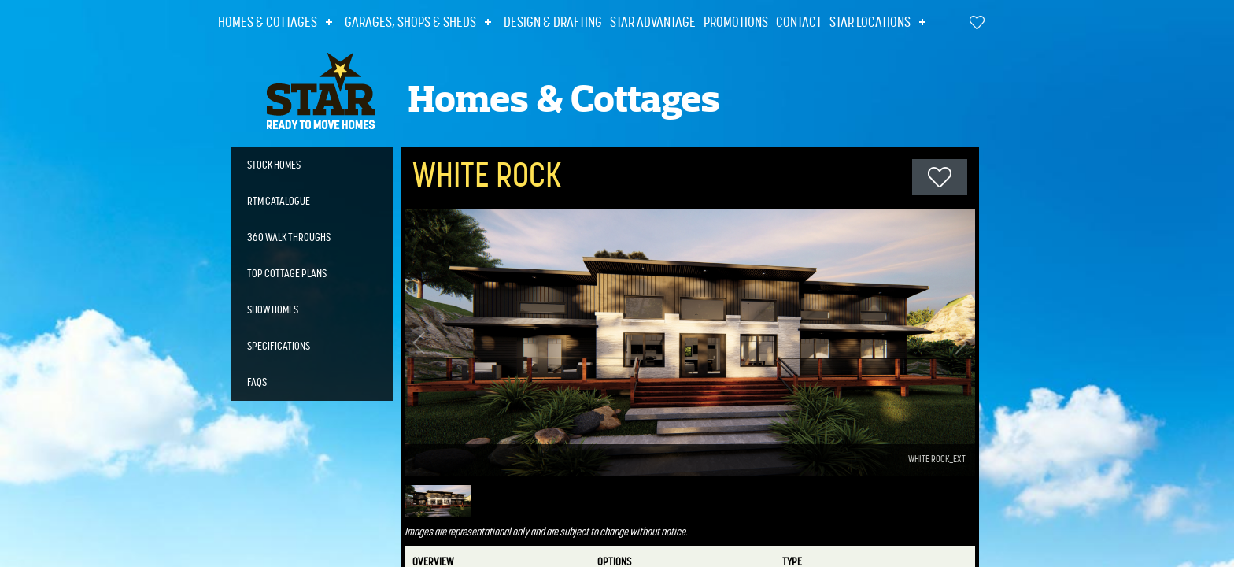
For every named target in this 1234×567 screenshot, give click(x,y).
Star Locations (870, 23)
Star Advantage (653, 23)
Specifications (278, 346)
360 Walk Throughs (289, 237)
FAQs (257, 382)
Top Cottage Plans (287, 274)
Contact (799, 23)
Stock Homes (274, 165)
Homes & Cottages (267, 23)
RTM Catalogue (278, 201)
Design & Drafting (553, 23)
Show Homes (272, 310)
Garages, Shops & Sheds (410, 23)
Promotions (736, 23)
